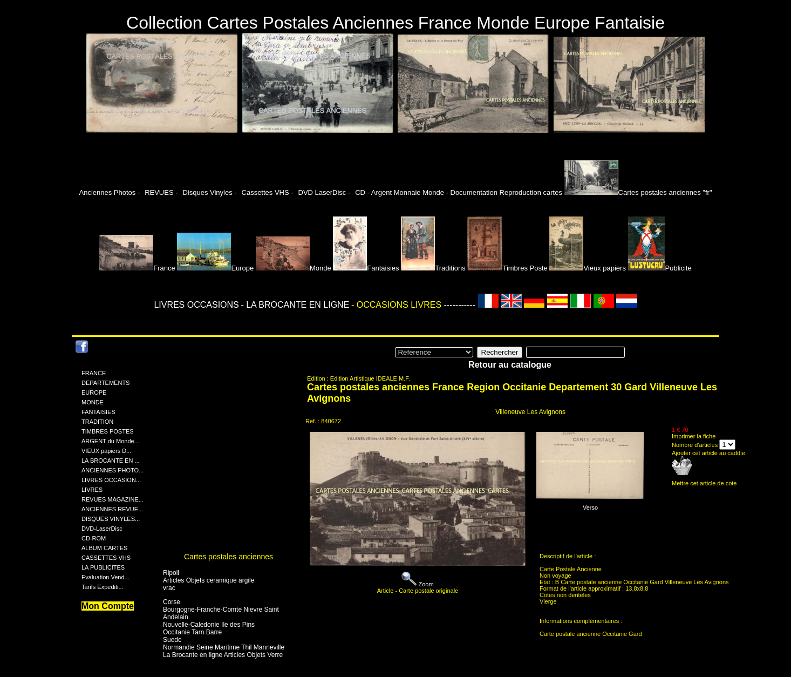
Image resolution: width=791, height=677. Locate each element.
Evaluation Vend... (105, 577)
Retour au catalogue (509, 364)
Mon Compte (107, 606)
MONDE (92, 402)
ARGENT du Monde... (110, 441)
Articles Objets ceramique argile (208, 580)
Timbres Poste (507, 268)
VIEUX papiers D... (106, 451)
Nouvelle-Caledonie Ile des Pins (209, 624)
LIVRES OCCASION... (111, 480)
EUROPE (93, 392)
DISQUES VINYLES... (110, 519)
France (137, 268)
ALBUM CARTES (104, 548)
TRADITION (97, 421)
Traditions (433, 268)
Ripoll (171, 573)
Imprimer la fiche (693, 436)
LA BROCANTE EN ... (110, 460)
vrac (169, 588)
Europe (215, 268)
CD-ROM (93, 538)
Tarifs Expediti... (102, 587)
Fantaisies (366, 268)
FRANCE (93, 373)
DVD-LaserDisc (101, 528)
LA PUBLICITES (103, 567)
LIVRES (92, 489)
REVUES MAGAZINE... (112, 499)
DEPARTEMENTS (105, 383)
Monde (293, 268)
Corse (171, 602)
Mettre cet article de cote (704, 483)
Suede (172, 640)
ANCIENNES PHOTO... (112, 470)
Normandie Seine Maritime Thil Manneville (223, 647)
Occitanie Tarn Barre (192, 632)
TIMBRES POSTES (107, 431)
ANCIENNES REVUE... (112, 509)
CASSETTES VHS (106, 557)
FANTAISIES (98, 412)
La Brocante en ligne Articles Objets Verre (223, 655)
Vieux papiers (587, 268)
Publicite (660, 268)
